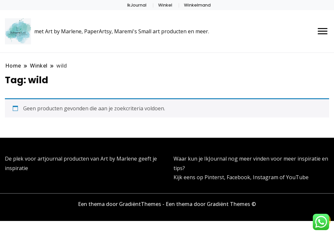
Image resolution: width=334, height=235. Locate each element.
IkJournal (136, 5)
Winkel (165, 5)
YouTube (297, 177)
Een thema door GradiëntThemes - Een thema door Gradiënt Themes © (167, 204)
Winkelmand (197, 5)
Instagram (266, 177)
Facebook (238, 177)
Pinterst (214, 177)
